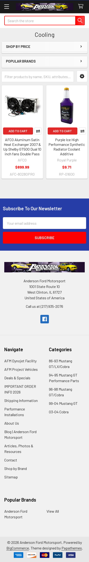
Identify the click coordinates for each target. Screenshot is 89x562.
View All (53, 511)
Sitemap (11, 477)
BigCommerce (17, 548)
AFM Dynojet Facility (20, 361)
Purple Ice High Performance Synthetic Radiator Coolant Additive (66, 146)
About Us (11, 423)
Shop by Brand (15, 468)
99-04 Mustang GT (63, 403)
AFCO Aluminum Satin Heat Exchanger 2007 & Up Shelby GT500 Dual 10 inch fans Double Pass (22, 146)
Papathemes (71, 548)
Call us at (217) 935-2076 (44, 306)
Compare (38, 131)
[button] (82, 76)
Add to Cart (18, 131)
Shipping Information (21, 400)
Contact (10, 460)
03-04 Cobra (59, 412)
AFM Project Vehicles (21, 369)
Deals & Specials (17, 378)
